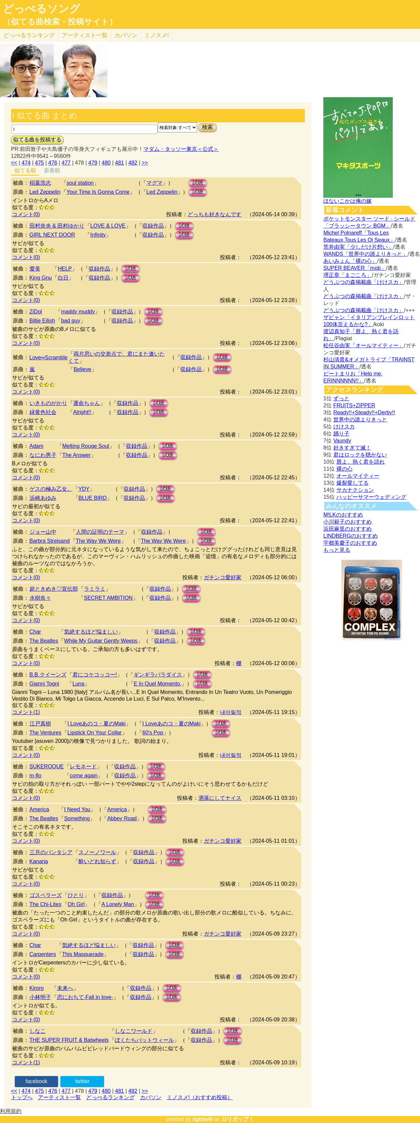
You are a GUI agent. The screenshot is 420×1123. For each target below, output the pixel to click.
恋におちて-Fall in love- (85, 997)
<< (14, 163)
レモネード (83, 766)
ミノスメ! (156, 35)
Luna (79, 684)
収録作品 (153, 226)
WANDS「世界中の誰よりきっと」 (365, 254)
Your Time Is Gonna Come (98, 192)
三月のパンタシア (51, 852)
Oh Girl (76, 904)
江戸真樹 (40, 723)
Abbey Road (122, 818)
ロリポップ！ (238, 1119)
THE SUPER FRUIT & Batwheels (69, 1040)
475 (39, 163)
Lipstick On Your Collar (94, 732)
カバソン (125, 35)
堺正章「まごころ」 (347, 275)
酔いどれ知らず (97, 861)
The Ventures (45, 732)
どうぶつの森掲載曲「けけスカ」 (363, 282)
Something (77, 818)
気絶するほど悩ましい (91, 632)
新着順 (52, 170)
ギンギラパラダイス (158, 674)
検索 (207, 127)
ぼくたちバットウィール (144, 1040)
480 (106, 163)
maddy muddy (78, 311)
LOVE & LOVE (108, 226)
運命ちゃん (86, 403)
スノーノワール (97, 852)
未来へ (65, 988)
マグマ (154, 183)
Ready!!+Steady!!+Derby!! (364, 412)
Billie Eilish (42, 320)
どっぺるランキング (110, 1097)
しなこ (38, 1031)
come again (84, 775)
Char (35, 632)
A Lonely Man (117, 904)
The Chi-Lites (45, 904)
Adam (37, 446)
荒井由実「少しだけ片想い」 (358, 247)
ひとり (76, 895)
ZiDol (36, 311)
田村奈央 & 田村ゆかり (57, 226)
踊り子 (341, 433)
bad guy (70, 320)
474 (26, 163)
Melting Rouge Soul (85, 446)
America (39, 809)
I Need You (77, 809)
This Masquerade (83, 954)
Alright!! (82, 412)
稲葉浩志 (40, 183)
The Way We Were (98, 541)
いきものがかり (48, 403)
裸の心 (344, 469)
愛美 (35, 269)
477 (66, 163)
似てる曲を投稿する (37, 139)
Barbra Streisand (50, 541)
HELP (65, 269)
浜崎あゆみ (43, 498)
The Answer (76, 455)
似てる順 (25, 170)
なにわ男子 (43, 455)
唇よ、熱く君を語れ (360, 462)
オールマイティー (357, 476)
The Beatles (44, 641)
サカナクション (355, 490)
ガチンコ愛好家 (222, 577)
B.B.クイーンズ (48, 674)
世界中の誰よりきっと (360, 419)
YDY (84, 489)
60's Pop (152, 732)
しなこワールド (133, 1031)
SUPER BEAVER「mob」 (354, 268)
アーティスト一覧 (59, 1097)
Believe (82, 369)
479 (92, 163)
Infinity (98, 235)
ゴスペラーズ (46, 895)
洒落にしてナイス (219, 798)
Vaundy (342, 441)
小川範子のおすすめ (347, 522)
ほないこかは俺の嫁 (347, 201)
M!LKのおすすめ (343, 515)
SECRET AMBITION (108, 598)
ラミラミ (94, 589)
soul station (80, 183)
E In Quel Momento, (157, 684)
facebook (36, 1081)
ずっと (341, 398)
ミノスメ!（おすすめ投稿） (200, 1097)
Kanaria (39, 861)
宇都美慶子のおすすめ (350, 543)
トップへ (22, 1097)
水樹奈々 (40, 598)
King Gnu (41, 278)
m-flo (36, 775)
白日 (63, 278)
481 (119, 163)
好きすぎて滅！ (352, 448)
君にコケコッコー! (95, 674)
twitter (82, 1081)
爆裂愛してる (352, 483)
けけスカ (344, 426)
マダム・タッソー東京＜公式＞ (181, 149)
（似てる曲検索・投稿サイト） (60, 21)
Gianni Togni (44, 684)
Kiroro (37, 988)
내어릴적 (230, 712)
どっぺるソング (41, 9)
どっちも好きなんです (214, 214)
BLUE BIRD (93, 498)
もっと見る (336, 550)
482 (132, 163)
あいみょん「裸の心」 (350, 261)
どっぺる (29, 35)
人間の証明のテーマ (100, 532)
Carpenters (43, 954)
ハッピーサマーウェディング (371, 497)
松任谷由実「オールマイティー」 (363, 345)
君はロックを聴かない (360, 455)
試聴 (197, 183)
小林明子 (40, 997)
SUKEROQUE (47, 766)
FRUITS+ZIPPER (354, 405)
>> (145, 163)
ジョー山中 (43, 532)
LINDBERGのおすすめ (350, 536)
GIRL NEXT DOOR (52, 235)
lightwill (202, 1119)
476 (52, 163)
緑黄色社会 (43, 412)
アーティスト (84, 35)
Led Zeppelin (45, 192)
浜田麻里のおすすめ (347, 529)
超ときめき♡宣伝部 (54, 589)
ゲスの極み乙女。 (51, 489)
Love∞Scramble (49, 357)
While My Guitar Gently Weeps (100, 641)
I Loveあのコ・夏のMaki (96, 723)
